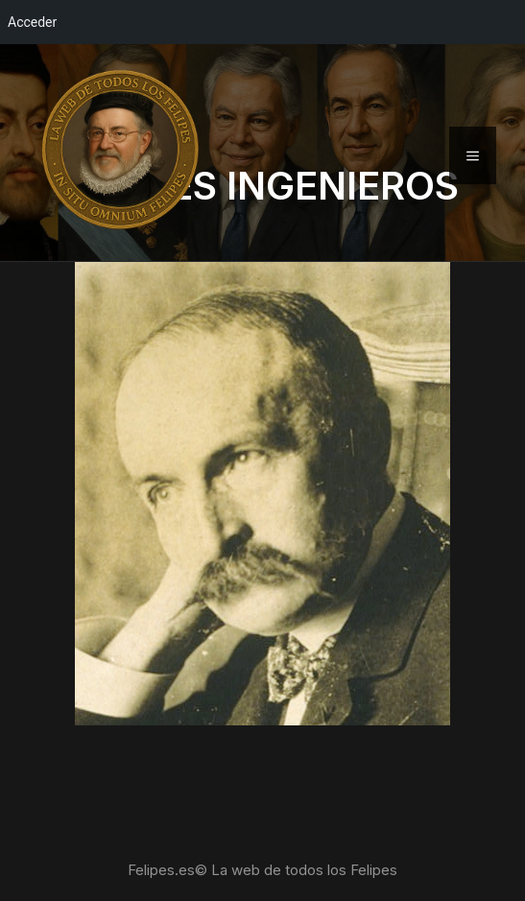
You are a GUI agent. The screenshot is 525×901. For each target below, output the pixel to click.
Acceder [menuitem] (32, 22)
